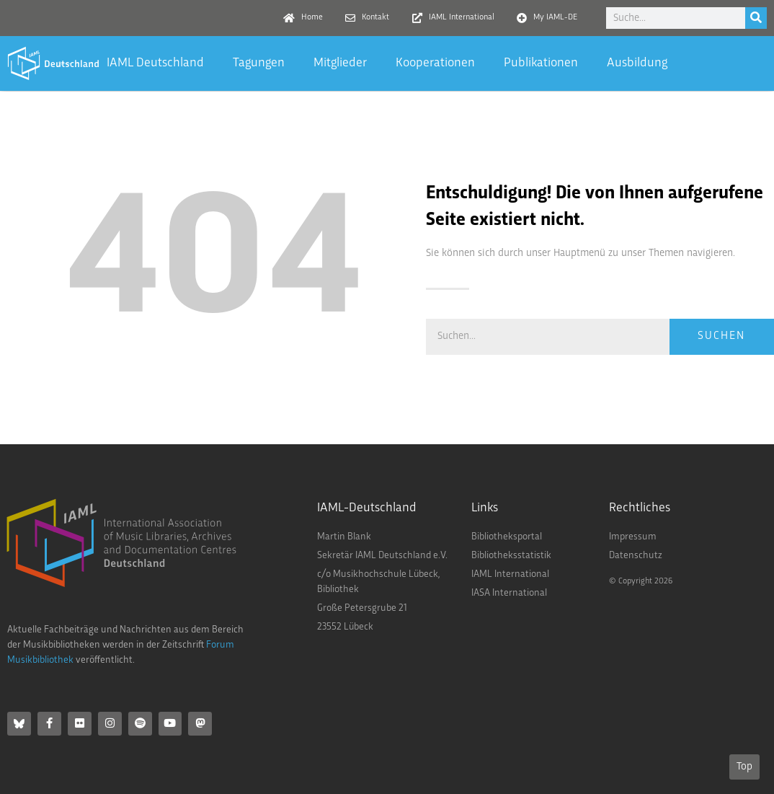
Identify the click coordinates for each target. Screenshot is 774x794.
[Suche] (756, 18)
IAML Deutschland (155, 63)
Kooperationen (435, 63)
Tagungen (259, 63)
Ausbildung (637, 63)
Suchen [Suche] (721, 336)
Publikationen (541, 63)
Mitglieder (340, 63)
